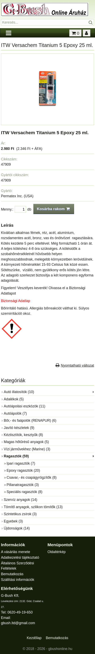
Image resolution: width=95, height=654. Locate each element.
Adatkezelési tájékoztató (20, 557)
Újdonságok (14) (17, 528)
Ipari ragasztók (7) (21, 463)
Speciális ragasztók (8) (24, 492)
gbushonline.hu (60, 649)
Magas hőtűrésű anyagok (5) (26, 442)
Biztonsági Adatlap (15, 301)
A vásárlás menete (15, 552)
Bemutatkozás (12, 574)
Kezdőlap (34, 638)
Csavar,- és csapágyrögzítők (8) (32, 477)
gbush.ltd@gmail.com (18, 623)
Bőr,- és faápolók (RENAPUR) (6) (30, 420)
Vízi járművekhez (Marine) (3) (27, 449)
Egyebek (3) (13, 521)
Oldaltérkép (57, 552)
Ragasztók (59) (16, 456)
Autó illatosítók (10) (19, 392)
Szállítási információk (17, 580)
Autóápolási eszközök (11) (24, 406)
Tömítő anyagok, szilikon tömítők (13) (33, 507)
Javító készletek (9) (19, 428)
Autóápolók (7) (15, 413)
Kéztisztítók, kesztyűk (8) (23, 435)
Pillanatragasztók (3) (23, 485)
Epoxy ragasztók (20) (23, 470)
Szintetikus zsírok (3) (20, 514)
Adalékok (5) (14, 399)
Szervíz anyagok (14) (20, 500)
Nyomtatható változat (77, 365)
